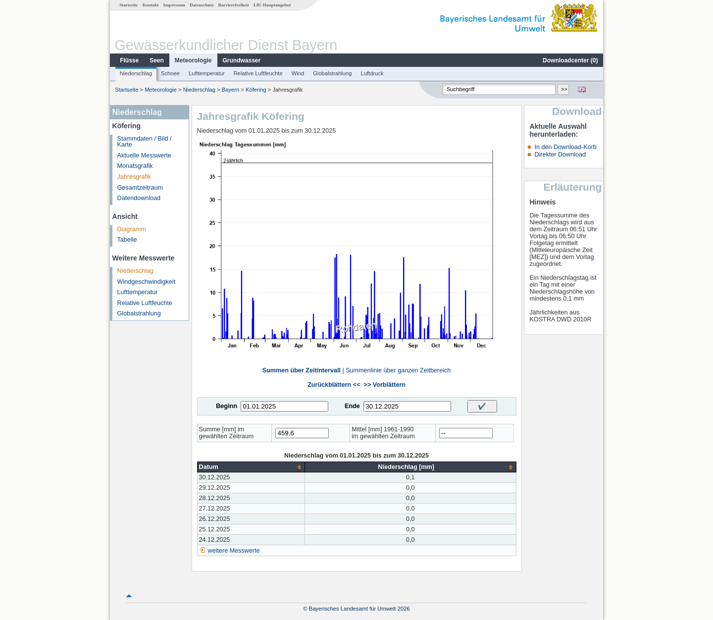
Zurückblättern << (333, 384)
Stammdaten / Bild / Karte (144, 142)
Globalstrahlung (332, 73)
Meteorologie (193, 60)
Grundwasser (242, 60)
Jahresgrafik (134, 176)
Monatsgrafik (135, 165)
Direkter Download (560, 154)
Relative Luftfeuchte (258, 73)
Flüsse (129, 60)
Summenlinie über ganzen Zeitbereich (398, 370)
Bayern (230, 90)
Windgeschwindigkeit (146, 281)
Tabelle (127, 239)
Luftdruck (372, 73)
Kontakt (151, 4)
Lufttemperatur (207, 73)
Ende (352, 406)
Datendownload (139, 198)
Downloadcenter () (570, 60)
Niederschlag (136, 73)
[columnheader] (251, 467)
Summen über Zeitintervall (301, 370)
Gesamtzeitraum (140, 187)
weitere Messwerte (234, 550)
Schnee (170, 73)
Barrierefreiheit (233, 4)
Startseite (128, 4)
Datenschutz (202, 4)
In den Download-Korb (565, 147)
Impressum (174, 4)
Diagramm (131, 229)
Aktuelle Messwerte (144, 155)
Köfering (256, 90)
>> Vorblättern (385, 384)
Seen (157, 60)
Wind (298, 73)
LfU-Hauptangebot (272, 4)
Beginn (226, 406)
